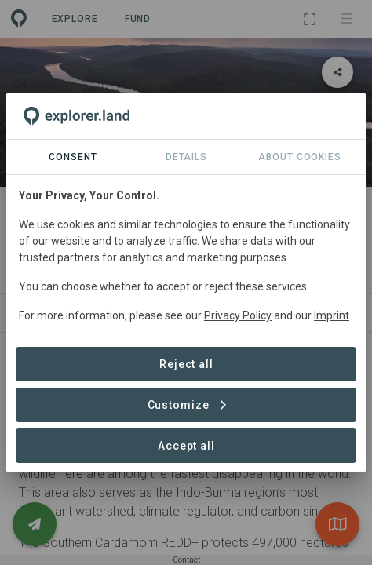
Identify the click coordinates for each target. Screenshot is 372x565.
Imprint (331, 315)
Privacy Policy (238, 315)
